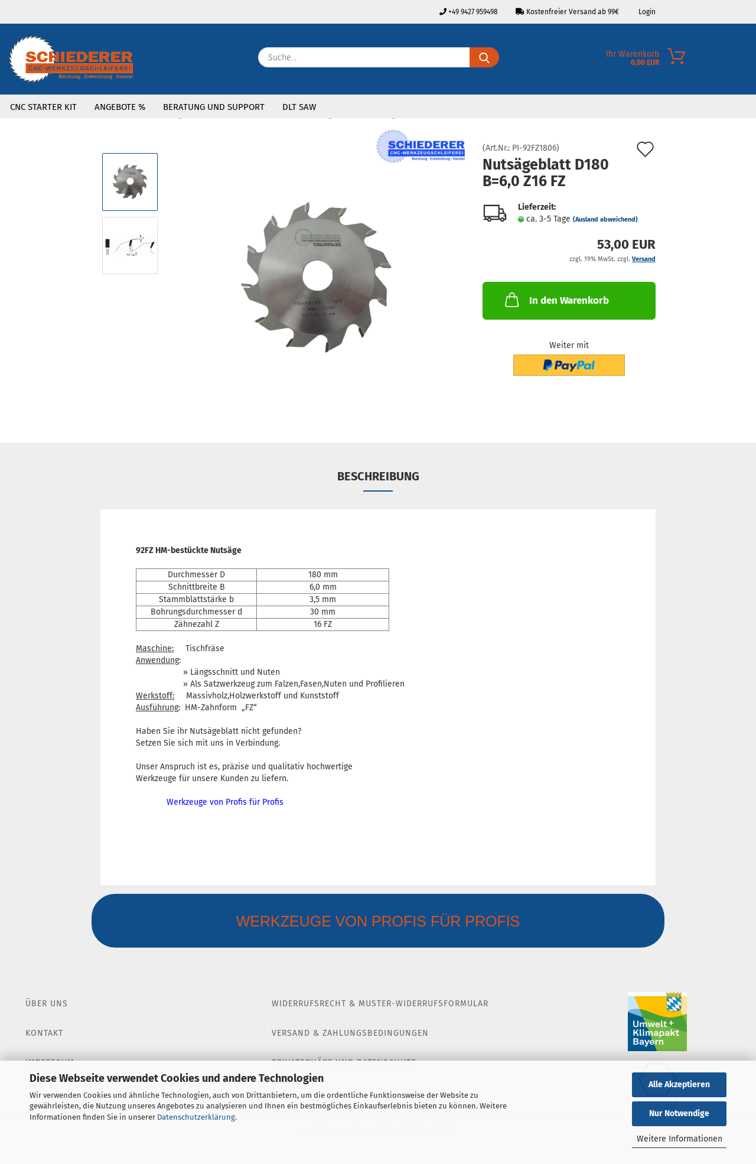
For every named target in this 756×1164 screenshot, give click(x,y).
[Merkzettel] (747, 60)
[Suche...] (484, 57)
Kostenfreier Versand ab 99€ (567, 12)
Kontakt (44, 1033)
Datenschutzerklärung (196, 1117)
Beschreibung (378, 476)
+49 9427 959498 (468, 12)
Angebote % (119, 107)
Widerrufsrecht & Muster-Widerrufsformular (380, 1004)
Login (646, 12)
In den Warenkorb (556, 299)
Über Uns (46, 1004)
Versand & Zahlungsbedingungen (350, 1033)
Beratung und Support (214, 107)
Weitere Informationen (679, 1139)
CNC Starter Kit (43, 107)
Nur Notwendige (679, 1113)
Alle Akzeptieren (679, 1085)
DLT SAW (299, 107)
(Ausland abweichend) (605, 219)
